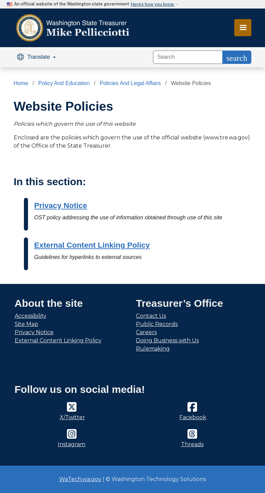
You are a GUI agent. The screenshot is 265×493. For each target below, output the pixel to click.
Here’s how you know (153, 4)
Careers (146, 332)
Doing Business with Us (167, 340)
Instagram (71, 444)
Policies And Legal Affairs (130, 83)
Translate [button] (34, 57)
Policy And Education (63, 83)
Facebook (192, 417)
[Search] (188, 57)
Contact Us (151, 316)
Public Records (157, 324)
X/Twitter (72, 417)
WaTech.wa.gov (80, 479)
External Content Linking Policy (92, 245)
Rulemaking (153, 348)
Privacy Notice (60, 205)
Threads (192, 444)
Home (21, 83)
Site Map (26, 324)
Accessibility (30, 316)
